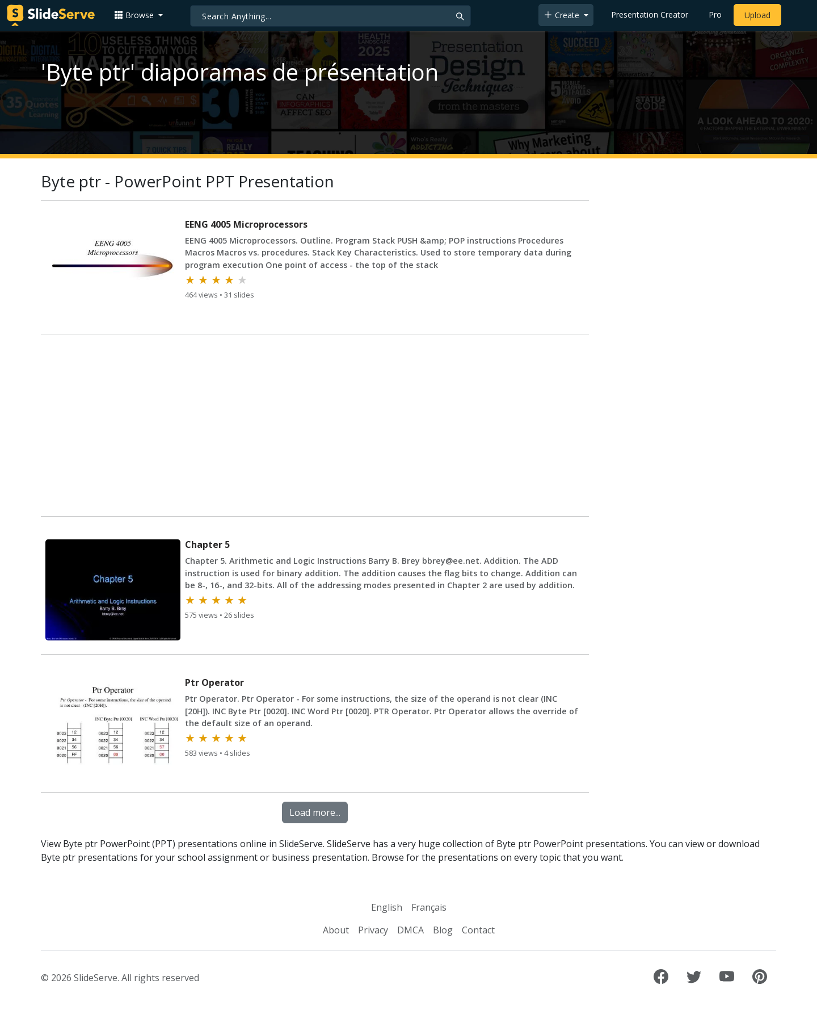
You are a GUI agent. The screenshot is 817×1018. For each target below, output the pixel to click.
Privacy (373, 930)
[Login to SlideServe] (796, 15)
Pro (715, 14)
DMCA (410, 930)
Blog (443, 930)
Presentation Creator (649, 14)
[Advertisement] (315, 427)
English (386, 907)
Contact (478, 930)
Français (429, 907)
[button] (138, 15)
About (336, 930)
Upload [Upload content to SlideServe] (757, 15)
